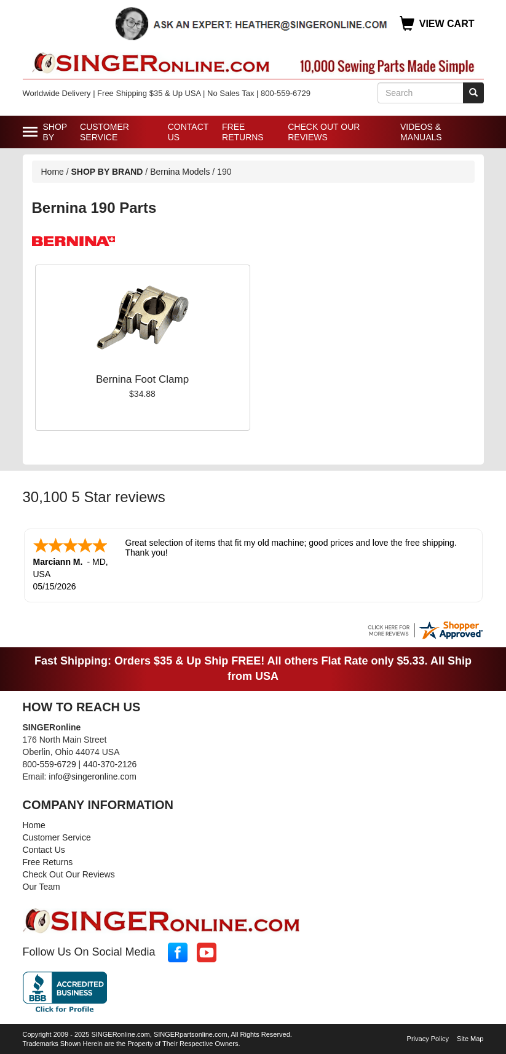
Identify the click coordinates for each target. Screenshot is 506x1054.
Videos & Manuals (421, 132)
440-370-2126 (109, 763)
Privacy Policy (428, 1037)
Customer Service (104, 132)
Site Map (470, 1037)
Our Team (41, 885)
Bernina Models (180, 172)
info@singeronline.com (92, 775)
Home (52, 172)
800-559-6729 (49, 763)
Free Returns (243, 132)
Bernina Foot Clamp (142, 379)
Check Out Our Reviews (324, 132)
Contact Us (188, 132)
